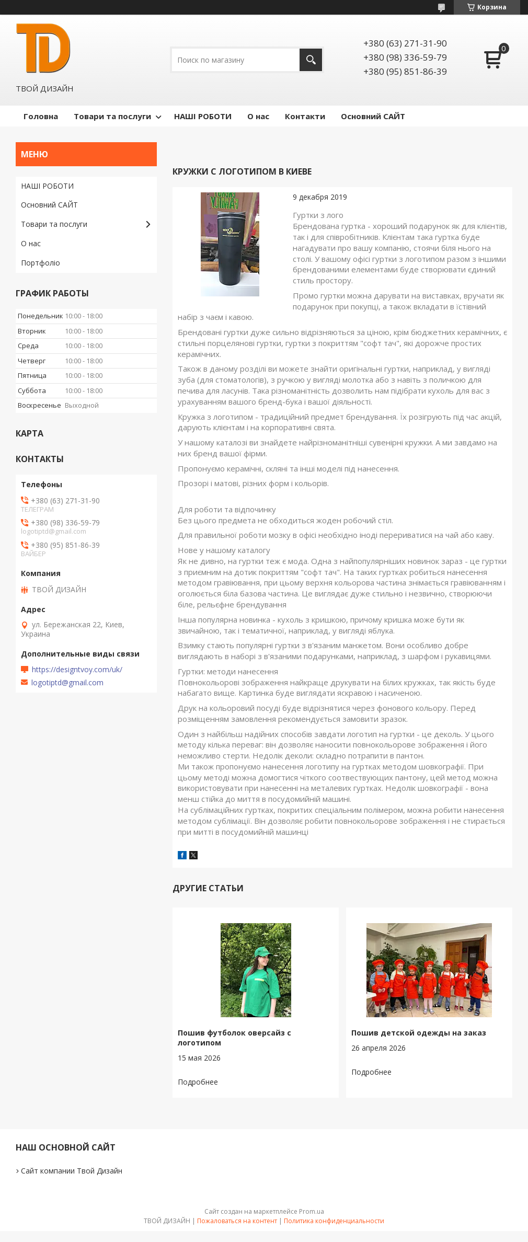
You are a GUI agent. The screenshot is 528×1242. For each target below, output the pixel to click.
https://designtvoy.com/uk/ (77, 669)
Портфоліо (40, 263)
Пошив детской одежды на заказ (418, 1033)
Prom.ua (311, 1211)
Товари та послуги (112, 116)
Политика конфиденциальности (334, 1220)
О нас (258, 116)
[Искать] (311, 60)
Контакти (305, 116)
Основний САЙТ (373, 116)
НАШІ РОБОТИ (203, 116)
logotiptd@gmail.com (67, 682)
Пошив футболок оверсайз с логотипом (234, 1038)
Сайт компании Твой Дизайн (71, 1171)
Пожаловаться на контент (237, 1220)
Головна (41, 116)
